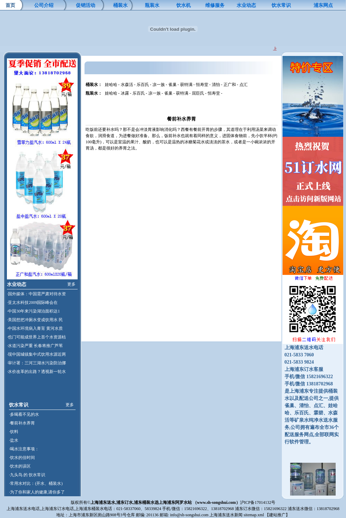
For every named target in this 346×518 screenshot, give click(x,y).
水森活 (127, 84)
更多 (71, 284)
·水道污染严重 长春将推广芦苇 (35, 345)
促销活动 (85, 5)
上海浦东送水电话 (23, 508)
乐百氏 (143, 84)
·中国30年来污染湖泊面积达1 (33, 311)
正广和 (230, 84)
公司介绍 (43, 5)
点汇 (243, 84)
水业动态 (246, 5)
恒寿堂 (202, 84)
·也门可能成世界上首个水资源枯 (36, 337)
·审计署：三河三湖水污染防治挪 (36, 363)
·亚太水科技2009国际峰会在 (32, 302)
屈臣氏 (198, 93)
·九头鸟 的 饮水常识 (27, 474)
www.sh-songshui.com (216, 502)
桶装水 (120, 5)
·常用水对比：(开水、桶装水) (35, 483)
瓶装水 (152, 5)
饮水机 (183, 5)
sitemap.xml (254, 514)
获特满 (186, 84)
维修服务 (215, 5)
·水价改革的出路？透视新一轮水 (36, 371)
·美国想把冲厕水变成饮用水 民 (35, 319)
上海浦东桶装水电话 (93, 508)
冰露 (125, 93)
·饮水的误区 (20, 466)
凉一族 (158, 84)
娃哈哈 (111, 84)
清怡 (216, 84)
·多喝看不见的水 (24, 414)
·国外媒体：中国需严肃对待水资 (36, 293)
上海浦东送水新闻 (226, 514)
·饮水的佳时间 (22, 457)
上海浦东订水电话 (57, 508)
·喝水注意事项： (24, 449)
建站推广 (277, 514)
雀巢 (172, 84)
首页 (10, 5)
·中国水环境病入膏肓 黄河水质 (35, 328)
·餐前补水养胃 (22, 423)
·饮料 (13, 431)
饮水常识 (281, 5)
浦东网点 (323, 5)
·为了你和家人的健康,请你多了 (37, 492)
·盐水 (13, 440)
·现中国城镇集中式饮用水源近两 (36, 354)
